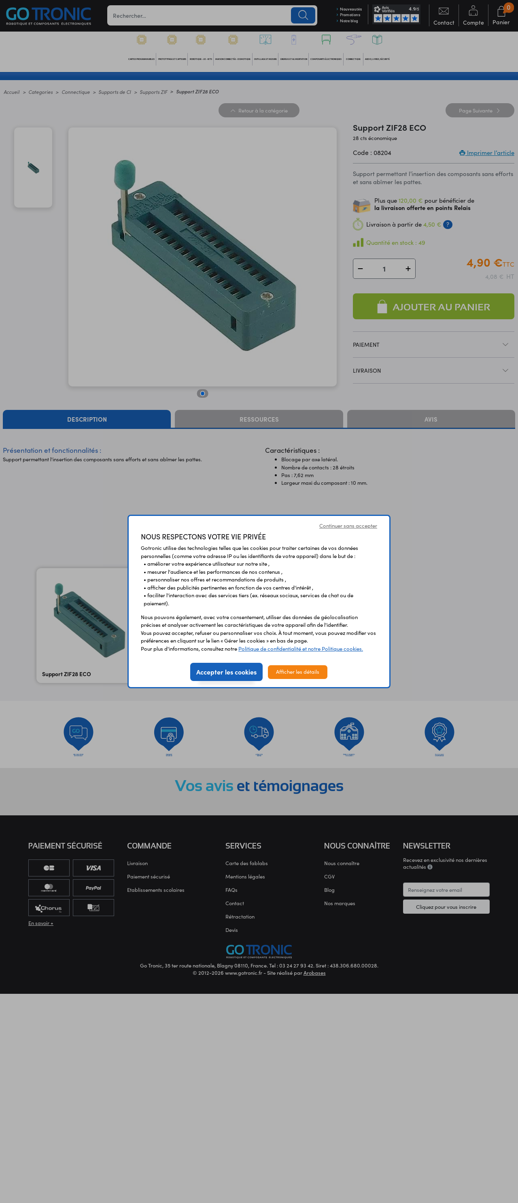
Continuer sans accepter (348, 525)
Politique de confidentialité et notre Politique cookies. (300, 648)
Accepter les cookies (226, 671)
